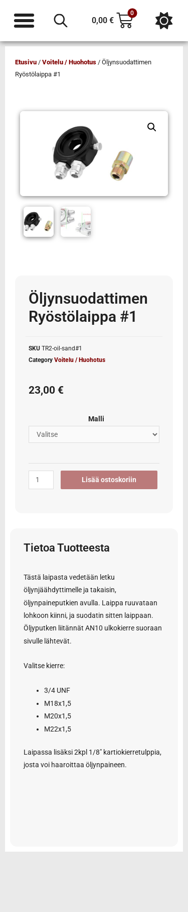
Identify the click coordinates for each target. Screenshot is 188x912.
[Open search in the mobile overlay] (61, 20)
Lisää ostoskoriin (109, 480)
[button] (152, 127)
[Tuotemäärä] (41, 480)
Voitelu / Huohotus (69, 62)
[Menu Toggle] (24, 21)
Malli (96, 419)
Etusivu (26, 62)
